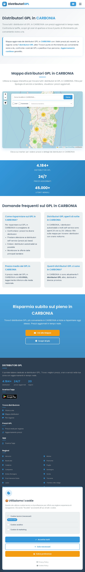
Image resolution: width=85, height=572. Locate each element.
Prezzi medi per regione (13, 429)
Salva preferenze (42, 556)
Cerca (68, 97)
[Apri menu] (80, 3)
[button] (55, 108)
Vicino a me (8, 410)
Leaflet (59, 147)
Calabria (6, 465)
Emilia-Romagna (9, 474)
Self (15, 104)
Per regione (8, 418)
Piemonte (48, 461)
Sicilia (47, 474)
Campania (7, 469)
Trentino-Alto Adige (52, 483)
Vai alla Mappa (42, 333)
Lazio (5, 483)
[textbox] (50, 103)
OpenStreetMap (70, 147)
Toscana (48, 478)
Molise (47, 456)
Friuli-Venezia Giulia (10, 478)
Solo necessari (42, 548)
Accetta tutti (42, 541)
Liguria (6, 487)
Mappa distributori (10, 414)
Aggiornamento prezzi (12, 432)
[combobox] (50, 104)
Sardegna (49, 469)
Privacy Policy (42, 564)
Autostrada (23, 104)
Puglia (47, 465)
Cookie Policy (42, 567)
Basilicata (7, 461)
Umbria (48, 487)
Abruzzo (6, 456)
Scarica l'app (8, 443)
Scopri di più (42, 341)
